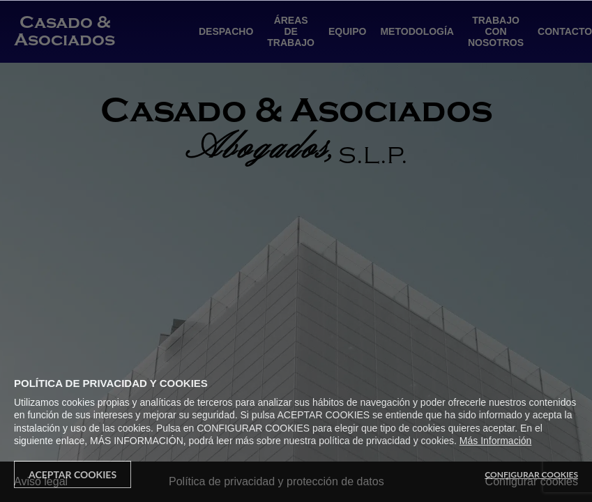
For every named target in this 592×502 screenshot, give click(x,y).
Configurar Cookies (531, 474)
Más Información (495, 440)
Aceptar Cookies (72, 474)
